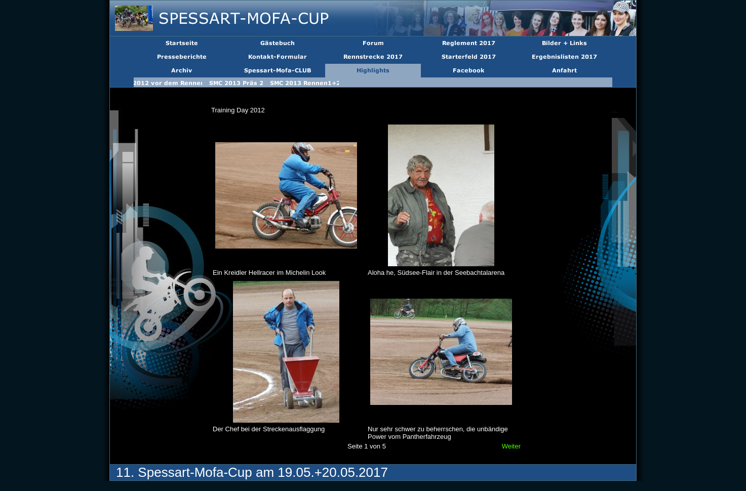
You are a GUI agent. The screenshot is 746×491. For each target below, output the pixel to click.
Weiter (511, 446)
